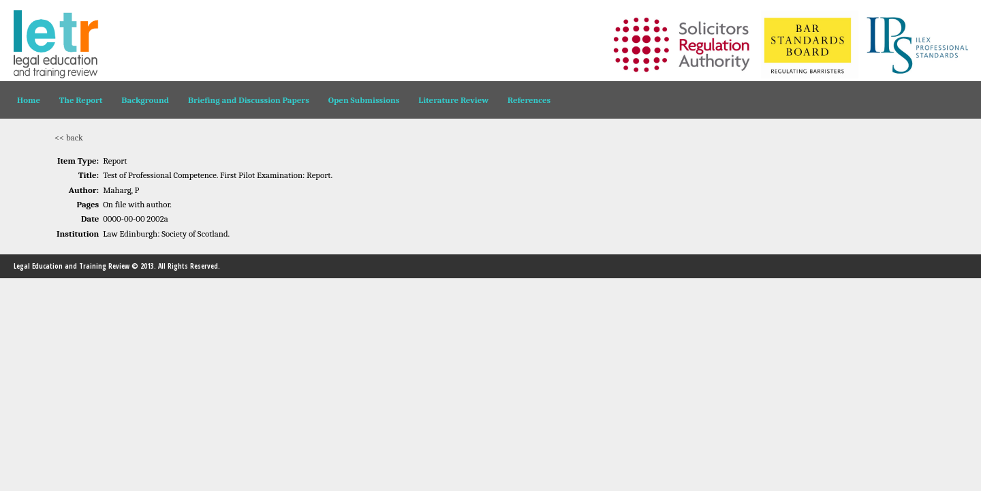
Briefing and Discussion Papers (248, 100)
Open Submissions (364, 100)
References (529, 100)
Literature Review (453, 100)
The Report (81, 100)
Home (28, 100)
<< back (68, 137)
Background (145, 100)
